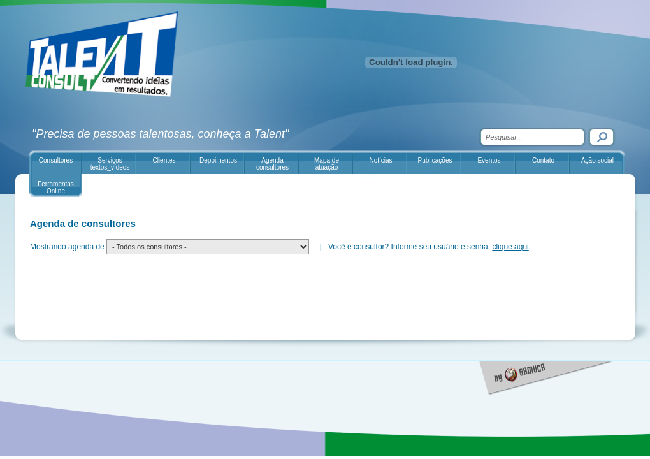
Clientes (163, 160)
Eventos (488, 160)
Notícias (380, 160)
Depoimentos (218, 160)
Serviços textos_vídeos (110, 164)
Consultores (56, 160)
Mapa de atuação (326, 164)
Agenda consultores (272, 164)
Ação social (597, 160)
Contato (543, 160)
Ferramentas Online (56, 187)
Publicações (435, 160)
